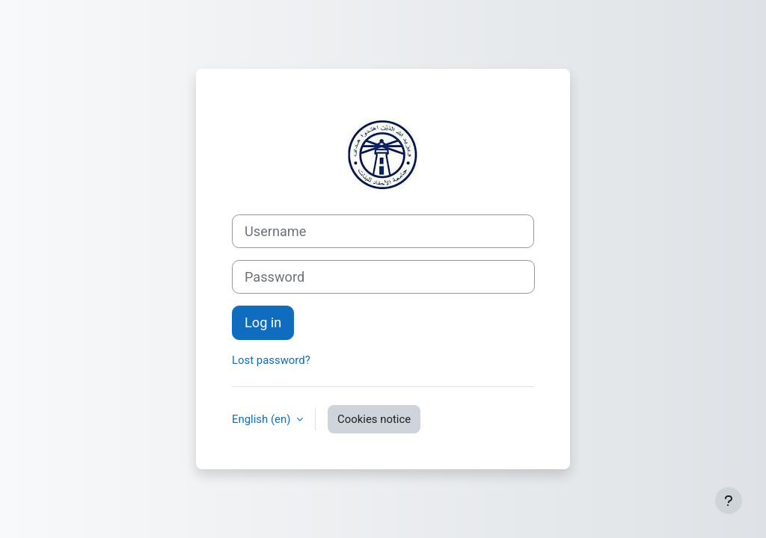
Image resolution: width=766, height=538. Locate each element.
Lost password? (271, 360)
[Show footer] (728, 500)
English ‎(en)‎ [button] (262, 419)
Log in (263, 322)
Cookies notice (374, 419)
